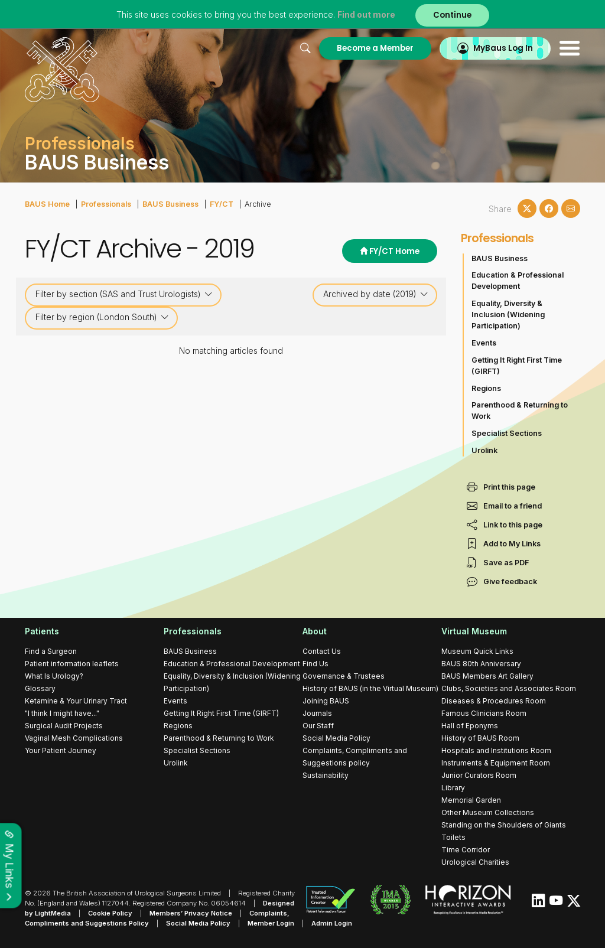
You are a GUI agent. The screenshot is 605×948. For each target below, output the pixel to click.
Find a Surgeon (51, 651)
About (314, 631)
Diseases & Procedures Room (493, 700)
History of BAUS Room (480, 738)
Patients (42, 631)
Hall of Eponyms (469, 725)
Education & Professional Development (517, 281)
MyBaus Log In (503, 48)
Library (453, 787)
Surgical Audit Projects (64, 725)
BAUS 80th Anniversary (481, 663)
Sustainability (325, 775)
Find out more (366, 14)
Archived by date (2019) (375, 294)
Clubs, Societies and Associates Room (508, 688)
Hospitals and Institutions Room (496, 750)
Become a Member (375, 48)
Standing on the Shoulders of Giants (503, 824)
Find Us (315, 663)
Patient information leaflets (72, 663)
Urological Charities (475, 862)
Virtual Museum (474, 631)
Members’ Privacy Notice (190, 913)
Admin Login (331, 923)
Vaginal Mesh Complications (74, 738)
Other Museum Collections (487, 812)
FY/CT (221, 204)
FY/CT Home (389, 251)
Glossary (40, 688)
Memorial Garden (471, 800)
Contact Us (321, 651)
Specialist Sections (506, 433)
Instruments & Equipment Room (495, 762)
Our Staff (318, 725)
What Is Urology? (54, 676)
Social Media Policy (336, 738)
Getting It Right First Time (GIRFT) (516, 366)
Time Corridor (465, 849)
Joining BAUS (325, 700)
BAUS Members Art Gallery (487, 676)
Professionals (106, 204)
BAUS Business (170, 204)
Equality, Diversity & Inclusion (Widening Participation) (508, 314)
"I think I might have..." (62, 713)
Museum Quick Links (477, 651)
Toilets (453, 837)
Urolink (484, 450)
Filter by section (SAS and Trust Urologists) (124, 294)
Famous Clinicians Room (483, 713)
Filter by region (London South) (102, 317)
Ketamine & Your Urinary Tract (76, 700)
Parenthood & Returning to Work (519, 410)
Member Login (271, 923)
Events (483, 342)
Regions (486, 388)
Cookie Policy (110, 913)
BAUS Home (47, 204)
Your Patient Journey (60, 750)
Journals (317, 713)
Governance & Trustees (343, 676)
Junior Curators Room (478, 775)
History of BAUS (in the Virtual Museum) (370, 688)
